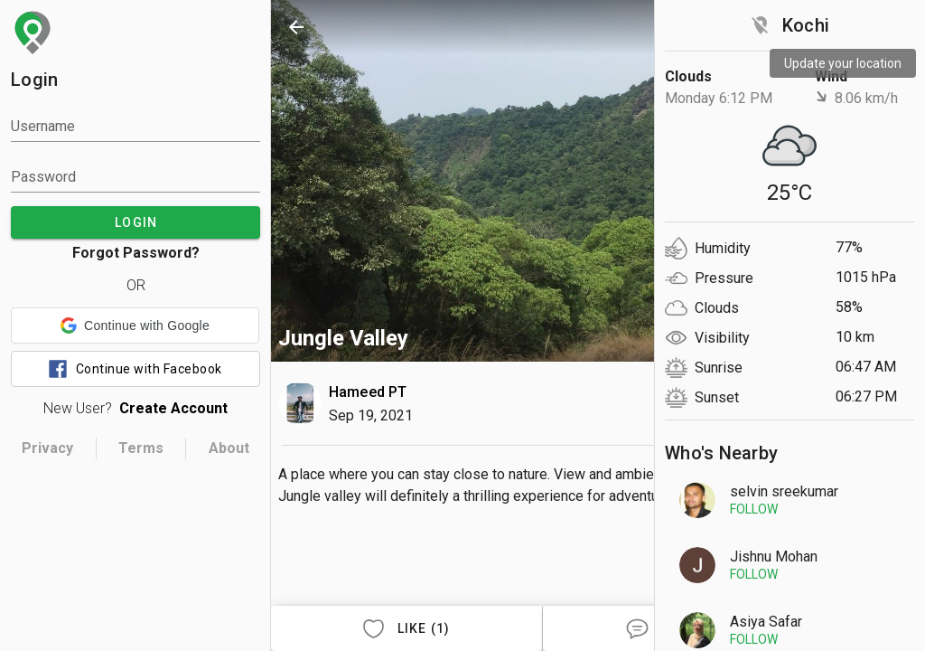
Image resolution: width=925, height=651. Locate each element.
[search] (701, 27)
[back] (296, 27)
